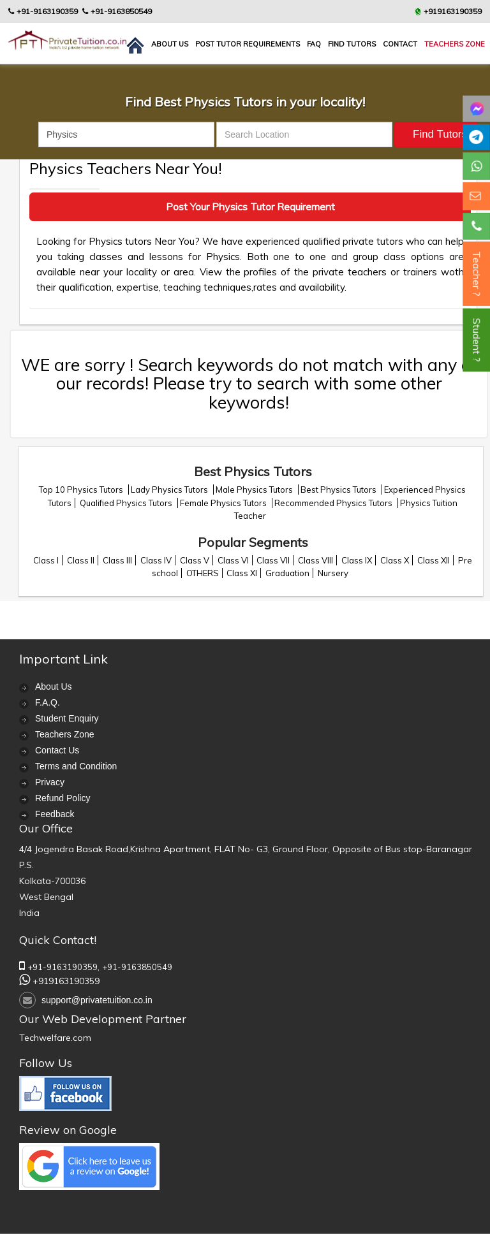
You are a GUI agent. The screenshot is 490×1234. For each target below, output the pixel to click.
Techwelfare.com (55, 1037)
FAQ (314, 44)
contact (400, 44)
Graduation (287, 573)
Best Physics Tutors (339, 489)
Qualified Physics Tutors (127, 503)
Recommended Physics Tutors (334, 503)
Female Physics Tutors (224, 503)
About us (169, 44)
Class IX (356, 560)
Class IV (156, 560)
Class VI (233, 560)
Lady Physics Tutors (170, 489)
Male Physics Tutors (255, 489)
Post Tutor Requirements (247, 44)
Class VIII (315, 560)
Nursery (333, 573)
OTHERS (202, 573)
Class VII (273, 560)
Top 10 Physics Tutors (82, 489)
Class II (80, 560)
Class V (194, 560)
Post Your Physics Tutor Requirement (250, 206)
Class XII (433, 560)
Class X (394, 560)
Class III (117, 560)
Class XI (241, 573)
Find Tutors (352, 44)
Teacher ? (476, 273)
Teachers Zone (454, 44)
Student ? (476, 340)
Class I (46, 560)
